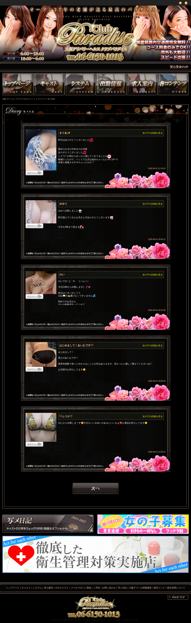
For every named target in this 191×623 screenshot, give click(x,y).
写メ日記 (48, 524)
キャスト (49, 85)
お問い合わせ (109, 587)
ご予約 (96, 587)
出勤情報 (111, 85)
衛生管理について (176, 587)
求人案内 (48, 587)
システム (80, 85)
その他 (174, 85)
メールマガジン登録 (81, 587)
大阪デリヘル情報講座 (140, 587)
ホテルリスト (62, 587)
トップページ (17, 85)
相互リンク (159, 587)
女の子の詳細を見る (153, 133)
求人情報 (142, 85)
